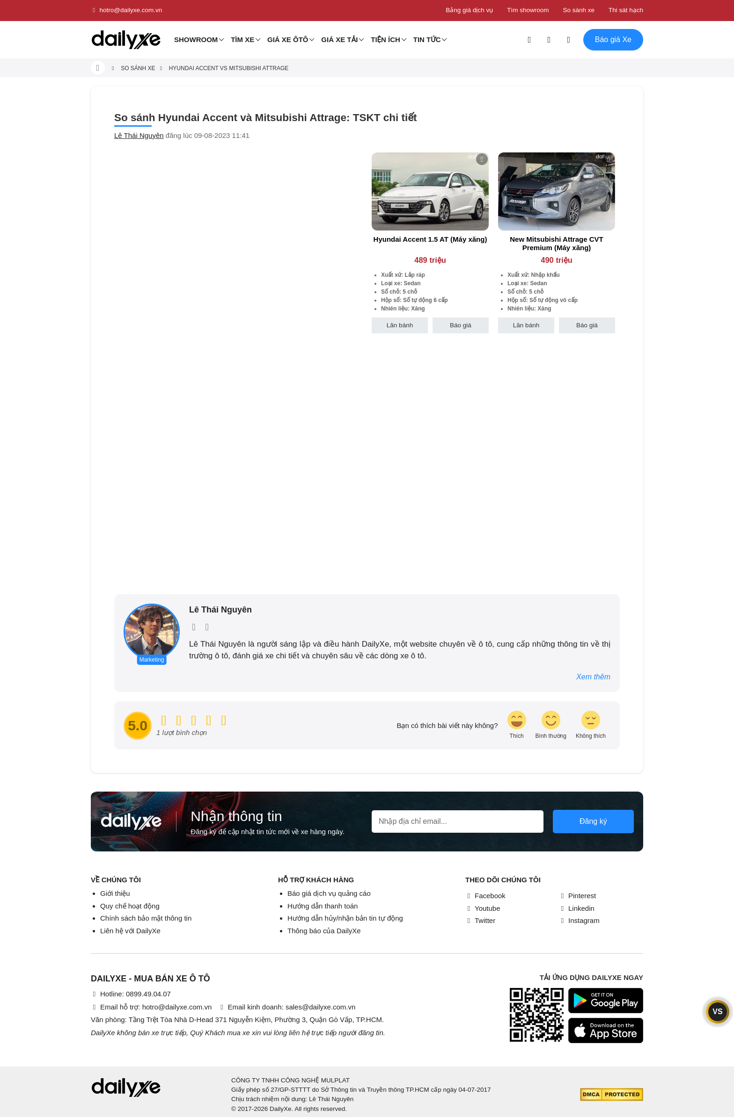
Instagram (579, 920)
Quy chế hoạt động (130, 906)
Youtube (482, 908)
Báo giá (460, 325)
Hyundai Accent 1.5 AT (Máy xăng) (430, 239)
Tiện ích (385, 39)
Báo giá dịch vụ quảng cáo (329, 893)
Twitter (480, 920)
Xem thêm (593, 677)
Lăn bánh (400, 325)
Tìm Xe (242, 39)
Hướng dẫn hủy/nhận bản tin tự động (345, 918)
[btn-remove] (482, 159)
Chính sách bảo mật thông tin (145, 918)
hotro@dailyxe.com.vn (126, 10)
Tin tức (427, 39)
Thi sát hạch (626, 10)
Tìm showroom (528, 10)
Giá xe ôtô (287, 39)
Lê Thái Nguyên (139, 135)
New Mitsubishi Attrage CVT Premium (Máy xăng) (556, 243)
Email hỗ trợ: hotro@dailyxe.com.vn (151, 1007)
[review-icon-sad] (590, 725)
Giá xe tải (339, 39)
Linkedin (577, 908)
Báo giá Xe (613, 39)
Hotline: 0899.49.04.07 (131, 994)
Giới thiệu (115, 893)
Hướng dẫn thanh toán (322, 906)
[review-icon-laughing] (517, 725)
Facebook (485, 896)
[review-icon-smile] (551, 725)
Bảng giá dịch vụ (469, 10)
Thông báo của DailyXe (324, 931)
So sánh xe (579, 10)
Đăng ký (593, 821)
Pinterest (577, 896)
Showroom (196, 39)
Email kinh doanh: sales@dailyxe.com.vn (286, 1007)
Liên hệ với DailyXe (130, 931)
